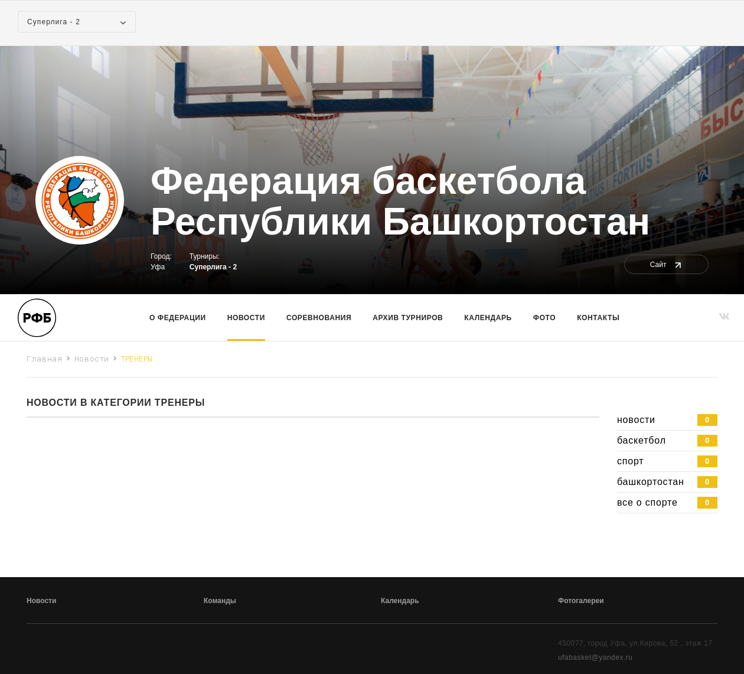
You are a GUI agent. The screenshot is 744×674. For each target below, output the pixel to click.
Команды (220, 601)
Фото (544, 318)
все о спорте (667, 503)
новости (667, 420)
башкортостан (667, 482)
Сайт (666, 265)
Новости (246, 318)
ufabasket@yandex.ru (595, 657)
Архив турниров (408, 318)
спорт (667, 461)
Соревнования (318, 318)
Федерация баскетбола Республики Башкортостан (400, 201)
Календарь (487, 318)
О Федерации (177, 318)
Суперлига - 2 (213, 267)
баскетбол (667, 441)
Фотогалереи (581, 601)
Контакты (598, 318)
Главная (45, 358)
